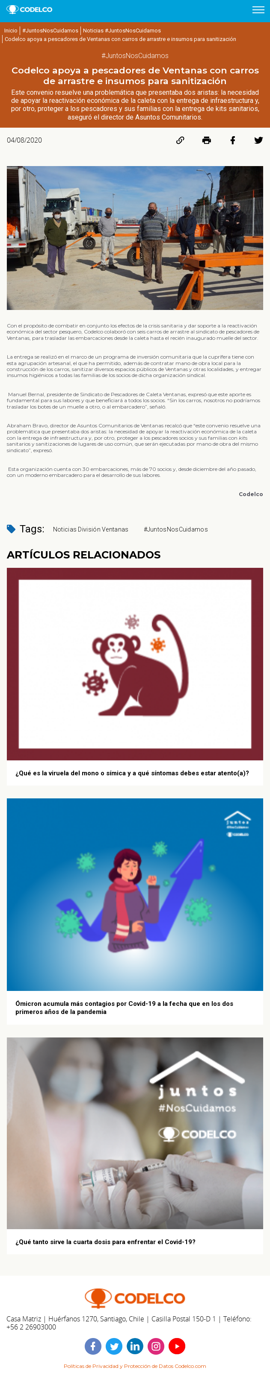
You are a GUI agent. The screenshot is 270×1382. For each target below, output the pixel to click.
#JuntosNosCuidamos (50, 30)
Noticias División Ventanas (91, 529)
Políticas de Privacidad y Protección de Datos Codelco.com (135, 1366)
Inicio (11, 30)
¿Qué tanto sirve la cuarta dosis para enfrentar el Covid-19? (105, 1242)
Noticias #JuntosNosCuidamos (122, 30)
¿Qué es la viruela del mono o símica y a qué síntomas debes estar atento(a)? (132, 773)
